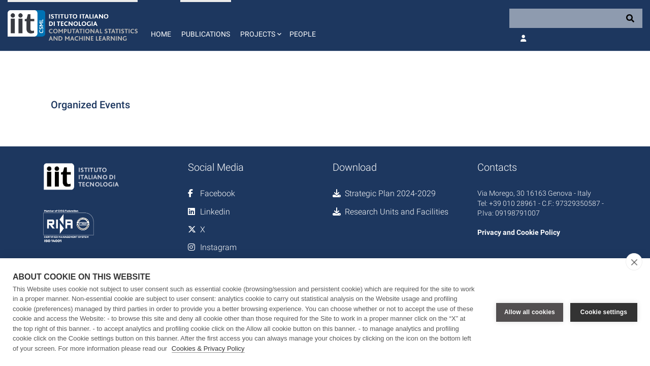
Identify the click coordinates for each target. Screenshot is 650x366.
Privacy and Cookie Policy (518, 232)
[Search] (575, 18)
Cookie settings (603, 312)
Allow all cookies (529, 312)
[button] (259, 25)
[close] (634, 261)
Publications (205, 34)
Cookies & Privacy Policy (208, 348)
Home (161, 34)
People (302, 34)
